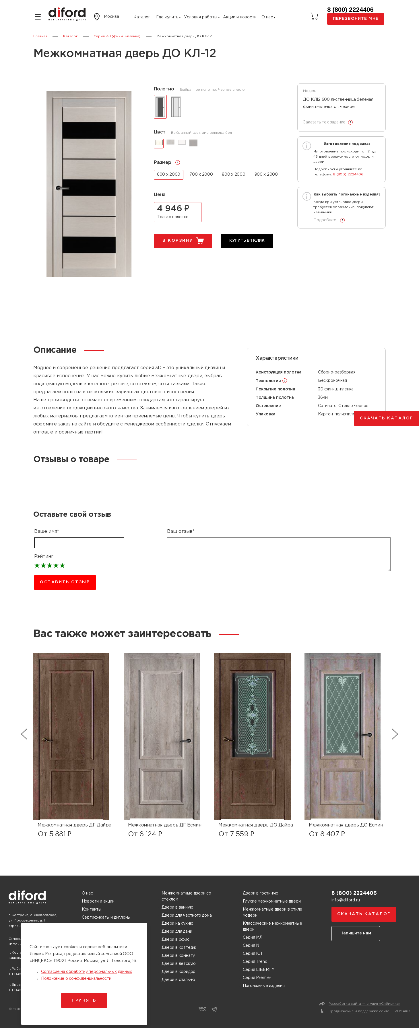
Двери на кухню (177, 923)
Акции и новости (240, 17)
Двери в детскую (179, 963)
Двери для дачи (177, 931)
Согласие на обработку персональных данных (86, 971)
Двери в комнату (178, 955)
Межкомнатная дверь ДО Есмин (346, 825)
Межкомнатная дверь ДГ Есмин (164, 825)
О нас (267, 17)
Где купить (167, 17)
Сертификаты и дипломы (106, 917)
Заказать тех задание (324, 122)
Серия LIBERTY (258, 969)
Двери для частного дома (187, 915)
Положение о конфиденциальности (76, 978)
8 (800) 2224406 (350, 9)
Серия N (251, 945)
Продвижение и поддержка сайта (359, 1011)
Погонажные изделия (264, 986)
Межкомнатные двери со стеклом (186, 896)
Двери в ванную (177, 907)
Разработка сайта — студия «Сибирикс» (364, 1003)
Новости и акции (98, 901)
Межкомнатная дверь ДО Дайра (255, 825)
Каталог (141, 17)
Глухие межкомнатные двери (272, 901)
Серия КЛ (252, 953)
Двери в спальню (178, 979)
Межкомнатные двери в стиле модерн (272, 912)
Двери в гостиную (261, 893)
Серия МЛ (252, 937)
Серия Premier (257, 977)
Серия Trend (255, 961)
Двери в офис (175, 939)
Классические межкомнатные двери (272, 926)
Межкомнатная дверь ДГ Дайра (74, 825)
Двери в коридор (178, 971)
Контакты (91, 909)
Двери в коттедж (179, 947)
